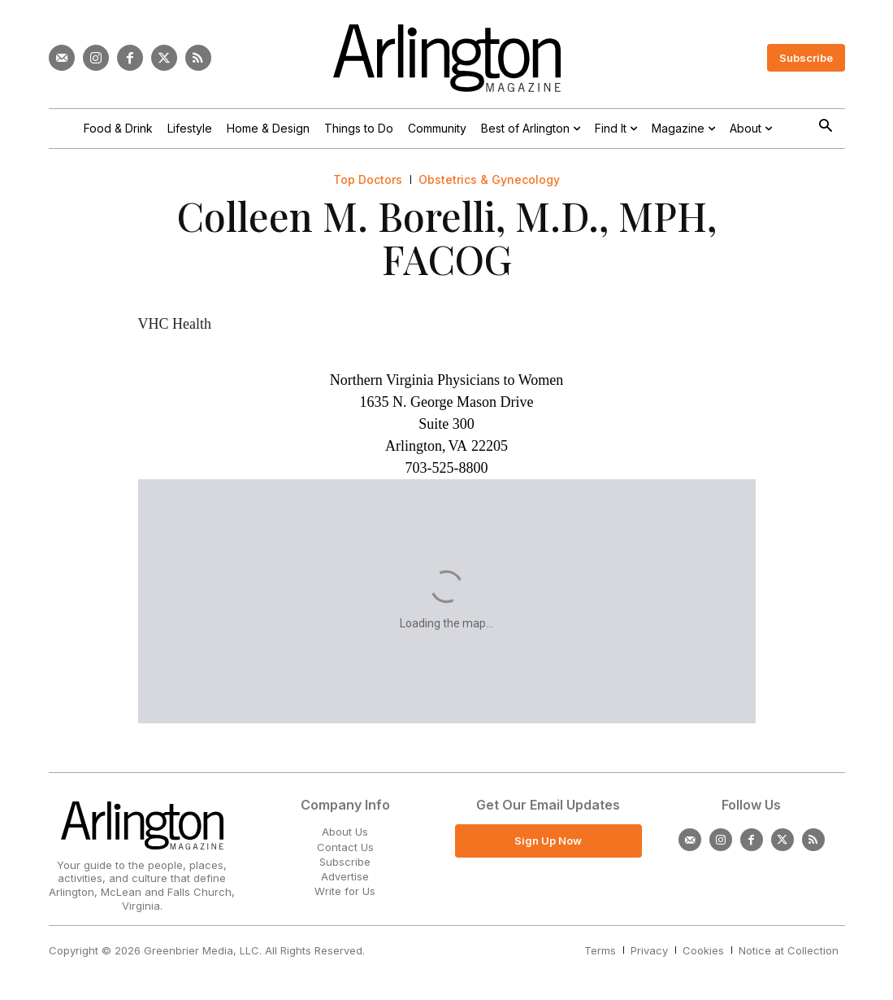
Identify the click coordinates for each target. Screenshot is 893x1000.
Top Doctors (367, 180)
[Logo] (447, 58)
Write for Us (344, 890)
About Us (345, 831)
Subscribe (345, 861)
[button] (826, 127)
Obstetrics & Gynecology (489, 180)
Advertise (345, 876)
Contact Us (345, 847)
